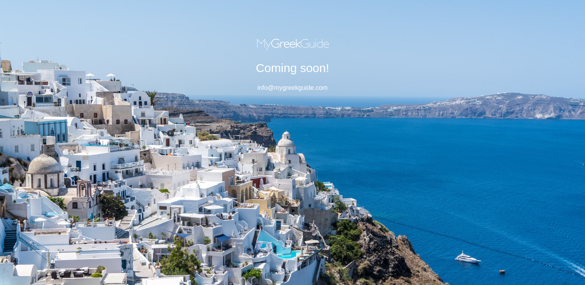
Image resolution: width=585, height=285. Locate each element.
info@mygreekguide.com (292, 87)
